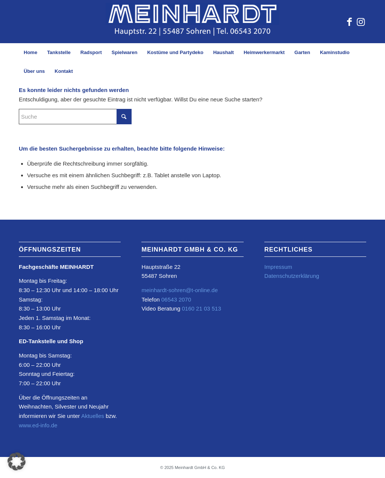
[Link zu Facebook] (349, 21)
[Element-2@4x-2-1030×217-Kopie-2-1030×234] (192, 21)
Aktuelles (92, 416)
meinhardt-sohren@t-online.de (179, 290)
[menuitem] (30, 52)
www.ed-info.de (38, 425)
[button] (16, 461)
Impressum (278, 267)
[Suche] (75, 116)
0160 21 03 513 (201, 308)
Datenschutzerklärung (291, 276)
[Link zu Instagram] (360, 21)
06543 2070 (175, 299)
